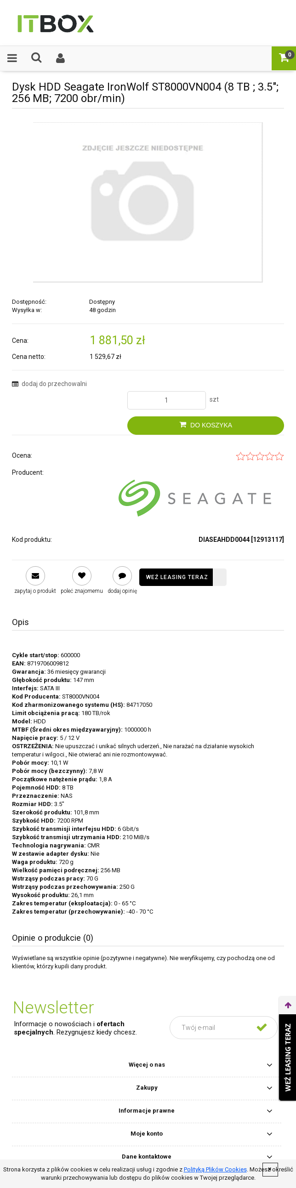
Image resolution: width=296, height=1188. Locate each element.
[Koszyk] (283, 57)
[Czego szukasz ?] (36, 57)
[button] (12, 58)
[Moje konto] (60, 58)
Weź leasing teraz (177, 577)
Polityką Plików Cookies (215, 1169)
